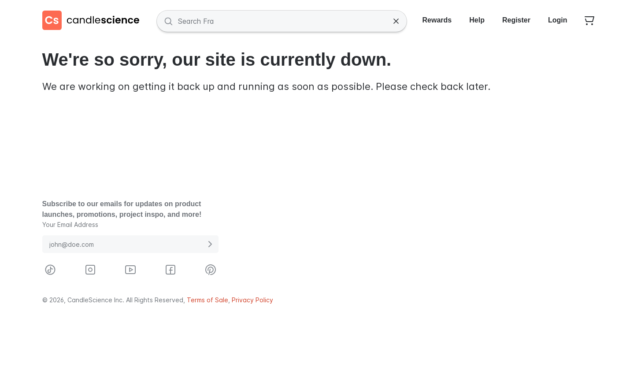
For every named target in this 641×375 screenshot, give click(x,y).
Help (477, 20)
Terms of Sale (207, 300)
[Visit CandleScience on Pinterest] (211, 270)
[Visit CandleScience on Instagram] (90, 270)
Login (557, 20)
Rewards (437, 20)
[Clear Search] (396, 21)
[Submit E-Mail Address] (210, 244)
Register (516, 20)
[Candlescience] (94, 21)
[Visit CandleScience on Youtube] (130, 270)
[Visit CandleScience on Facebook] (170, 270)
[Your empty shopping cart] (589, 21)
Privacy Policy (252, 300)
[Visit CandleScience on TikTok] (50, 270)
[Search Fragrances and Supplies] (282, 21)
